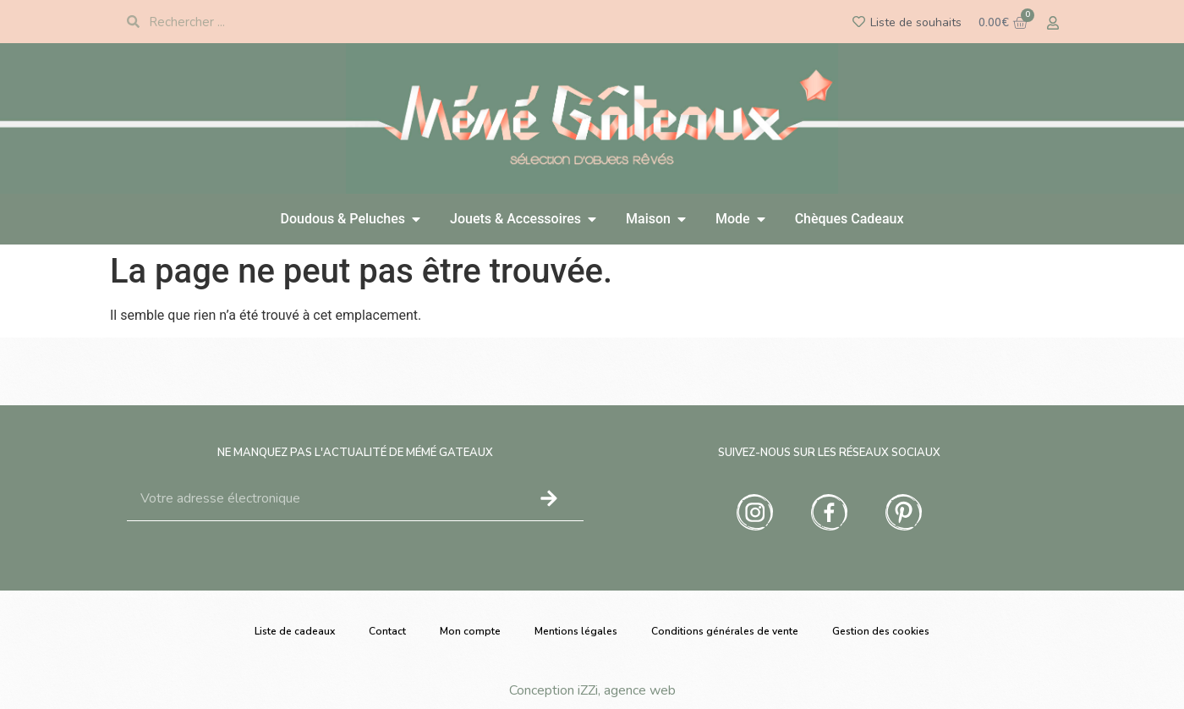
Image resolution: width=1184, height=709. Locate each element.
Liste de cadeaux (295, 631)
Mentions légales (575, 631)
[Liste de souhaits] (858, 21)
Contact (387, 631)
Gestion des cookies (880, 631)
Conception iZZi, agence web (592, 690)
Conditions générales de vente (724, 631)
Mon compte (470, 631)
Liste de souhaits (916, 22)
